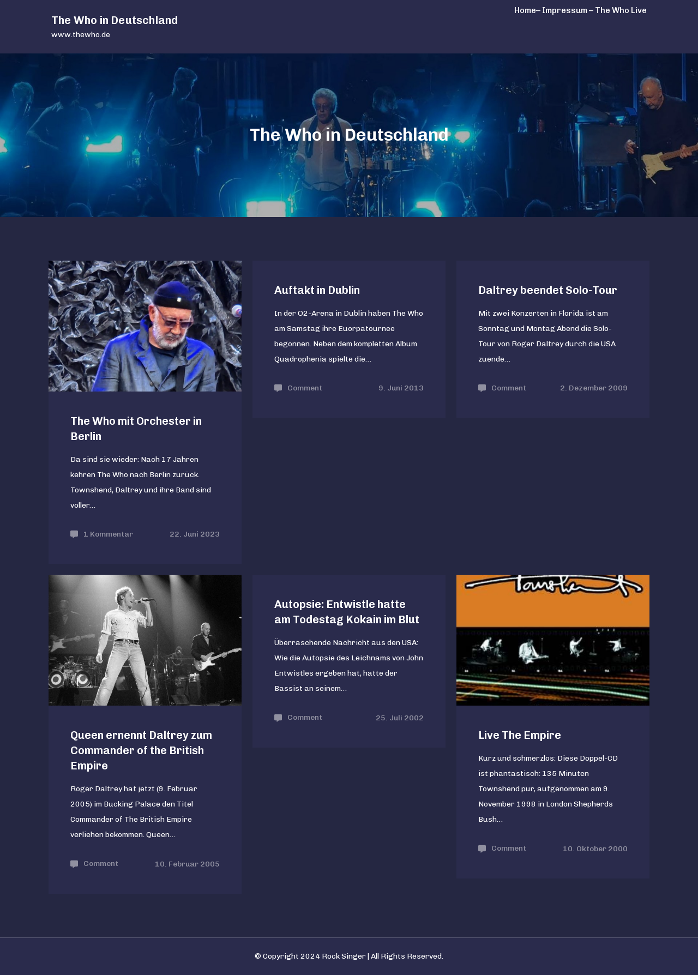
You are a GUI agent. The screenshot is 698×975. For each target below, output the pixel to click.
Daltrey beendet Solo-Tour (547, 290)
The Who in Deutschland (114, 20)
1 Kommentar (108, 534)
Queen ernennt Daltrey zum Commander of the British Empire (141, 750)
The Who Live (621, 10)
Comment (304, 388)
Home (525, 10)
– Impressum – (564, 10)
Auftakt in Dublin (317, 290)
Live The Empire (519, 735)
